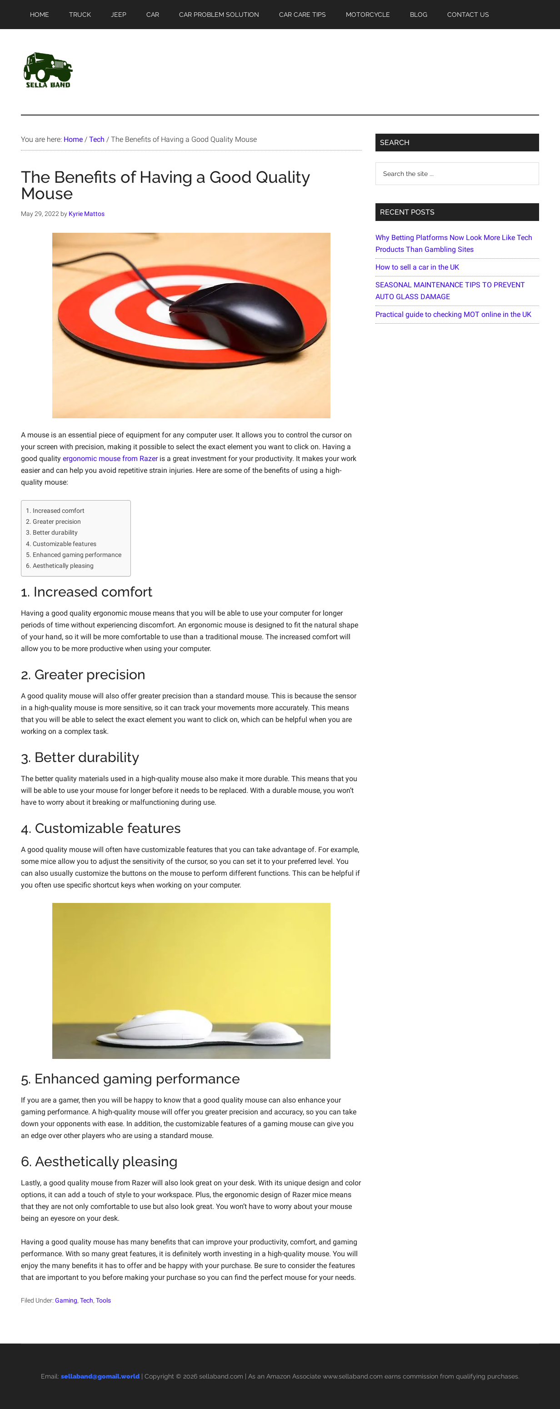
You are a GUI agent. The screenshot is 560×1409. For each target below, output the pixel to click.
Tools (103, 1300)
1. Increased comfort (55, 511)
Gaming (66, 1300)
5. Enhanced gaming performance (73, 555)
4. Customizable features (61, 544)
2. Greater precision (53, 522)
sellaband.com (221, 1376)
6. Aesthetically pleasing (60, 566)
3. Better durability (52, 533)
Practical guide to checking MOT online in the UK (453, 314)
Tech (86, 1300)
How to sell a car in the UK (417, 267)
